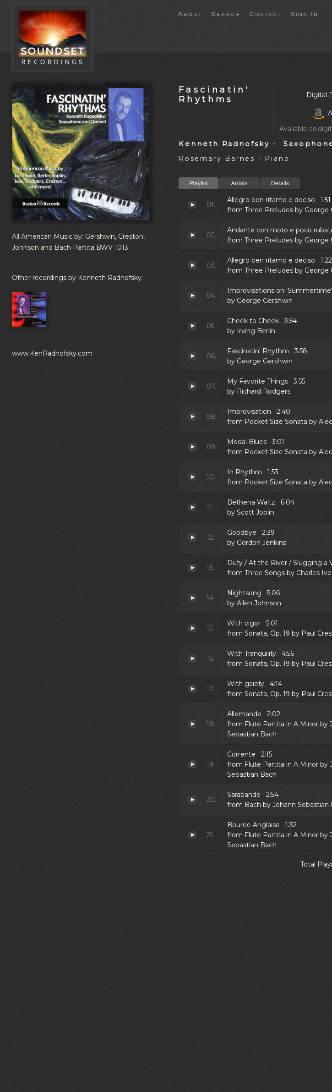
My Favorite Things (192, 386)
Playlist (198, 183)
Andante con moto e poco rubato (192, 235)
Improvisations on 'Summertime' (192, 295)
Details (280, 183)
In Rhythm (192, 477)
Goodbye (192, 537)
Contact (265, 13)
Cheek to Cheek (192, 326)
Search (225, 13)
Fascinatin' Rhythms (214, 94)
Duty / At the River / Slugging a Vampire (192, 568)
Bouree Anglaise (192, 835)
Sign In (304, 13)
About (190, 13)
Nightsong (192, 598)
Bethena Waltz (192, 507)
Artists (239, 183)
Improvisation (192, 416)
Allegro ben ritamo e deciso (192, 205)
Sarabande (192, 800)
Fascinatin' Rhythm (192, 356)
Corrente (192, 764)
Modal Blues (192, 447)
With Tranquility (192, 658)
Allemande (192, 724)
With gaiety (192, 689)
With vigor (192, 628)
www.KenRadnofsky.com (52, 353)
